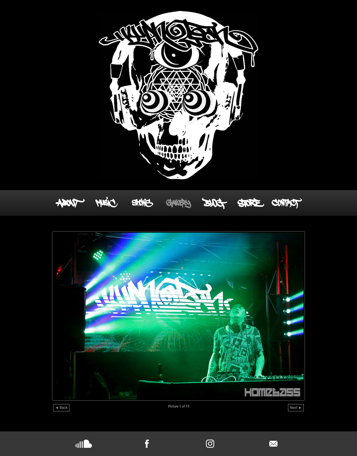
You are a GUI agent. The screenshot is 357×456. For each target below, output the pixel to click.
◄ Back (61, 407)
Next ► (296, 407)
